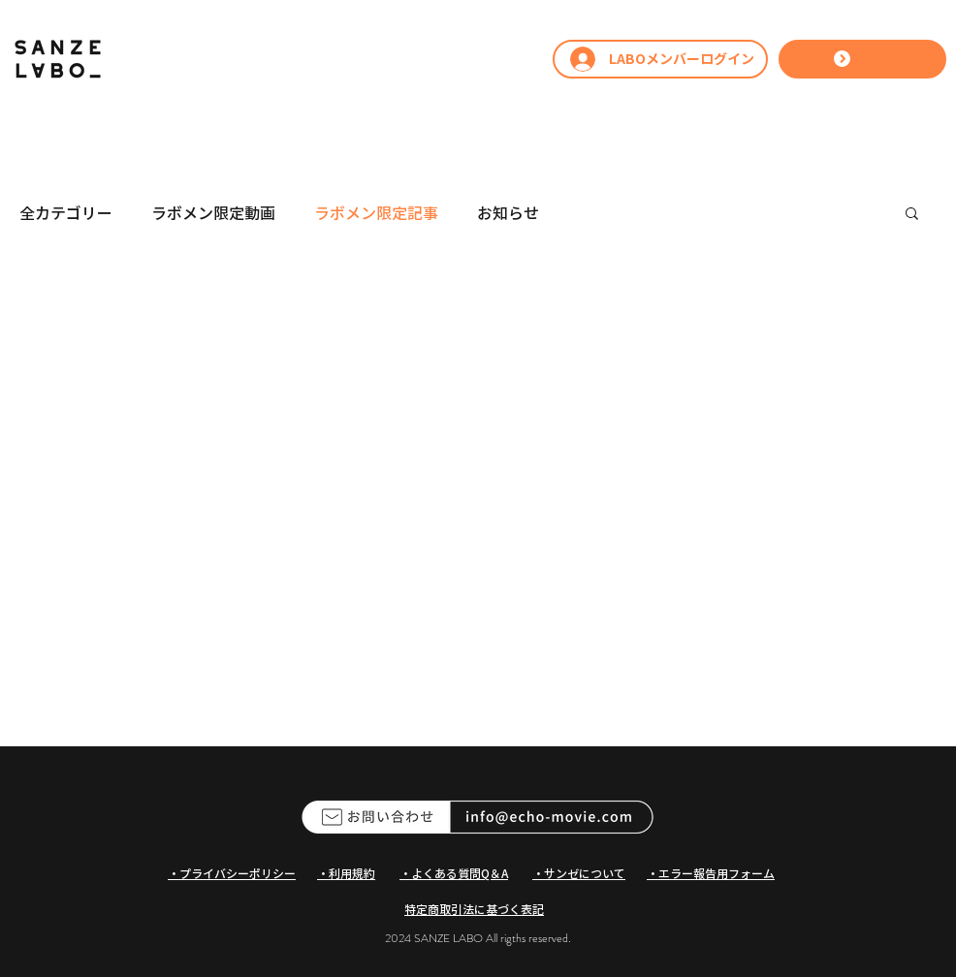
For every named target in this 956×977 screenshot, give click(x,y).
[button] (912, 215)
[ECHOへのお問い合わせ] (477, 817)
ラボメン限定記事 (376, 212)
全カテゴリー (65, 212)
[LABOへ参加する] (862, 59)
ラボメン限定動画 (213, 212)
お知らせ (508, 212)
